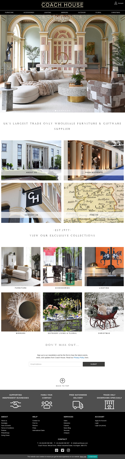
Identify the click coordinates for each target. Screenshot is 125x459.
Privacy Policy (79, 358)
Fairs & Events (6, 425)
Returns (35, 425)
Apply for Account (100, 421)
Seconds (66, 430)
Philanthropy (5, 433)
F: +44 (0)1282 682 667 (61, 443)
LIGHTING (104, 288)
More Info (83, 457)
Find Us (34, 423)
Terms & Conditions (7, 428)
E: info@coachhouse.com (79, 443)
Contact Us (36, 421)
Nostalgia (4, 423)
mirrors (21, 333)
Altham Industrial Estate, (65, 445)
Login (97, 423)
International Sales (38, 430)
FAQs (34, 428)
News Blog (67, 428)
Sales (65, 421)
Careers (66, 425)
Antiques (66, 433)
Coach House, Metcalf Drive (47, 445)
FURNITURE (21, 288)
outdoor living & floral (62, 333)
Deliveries (67, 423)
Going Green (5, 435)
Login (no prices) (100, 425)
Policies (3, 430)
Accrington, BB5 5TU (80, 445)
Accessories (62, 288)
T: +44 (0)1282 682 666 (45, 443)
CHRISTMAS (104, 333)
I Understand (92, 457)
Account (119, 3)
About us (4, 421)
